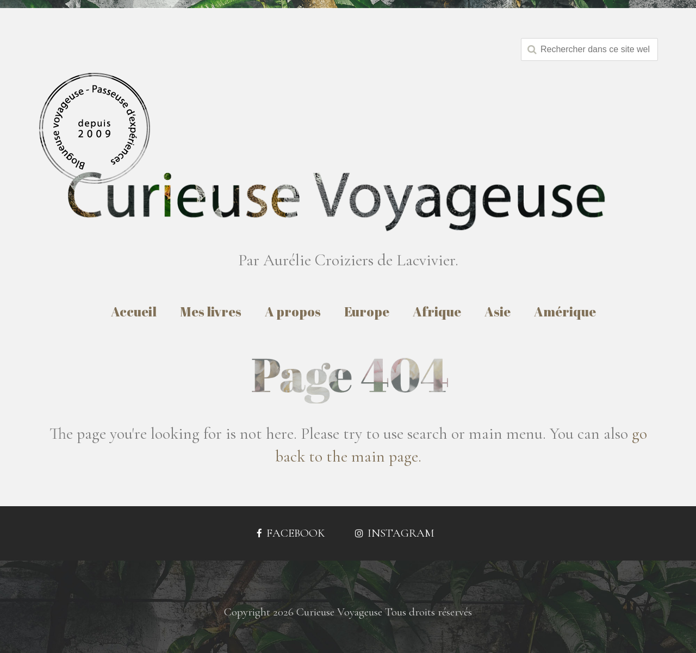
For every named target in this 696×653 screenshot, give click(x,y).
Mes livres (210, 311)
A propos (293, 311)
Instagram (394, 533)
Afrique (437, 311)
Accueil (134, 311)
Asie (497, 311)
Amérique (565, 311)
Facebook (291, 533)
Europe (366, 311)
